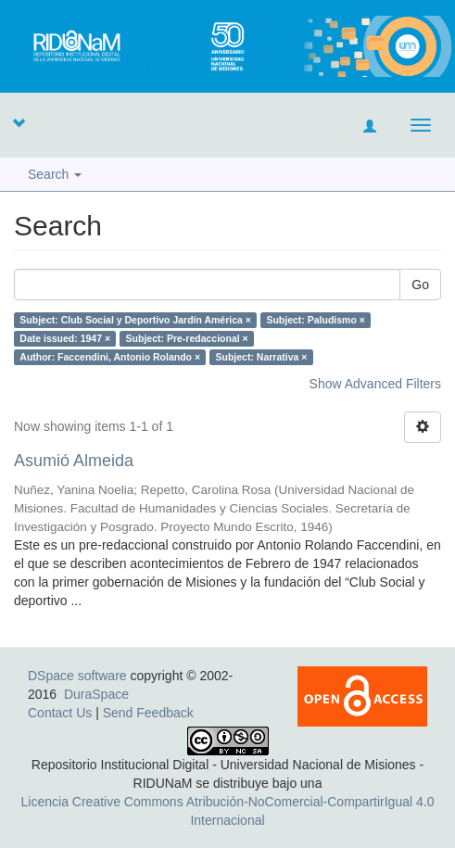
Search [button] (55, 174)
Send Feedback (148, 712)
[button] (18, 122)
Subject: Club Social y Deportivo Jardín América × (135, 319)
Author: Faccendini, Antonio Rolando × (109, 356)
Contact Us (60, 712)
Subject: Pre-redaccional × (187, 338)
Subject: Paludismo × (315, 319)
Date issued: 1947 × (64, 338)
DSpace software (77, 675)
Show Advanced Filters (375, 383)
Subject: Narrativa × (262, 356)
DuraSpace (96, 694)
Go (420, 284)
